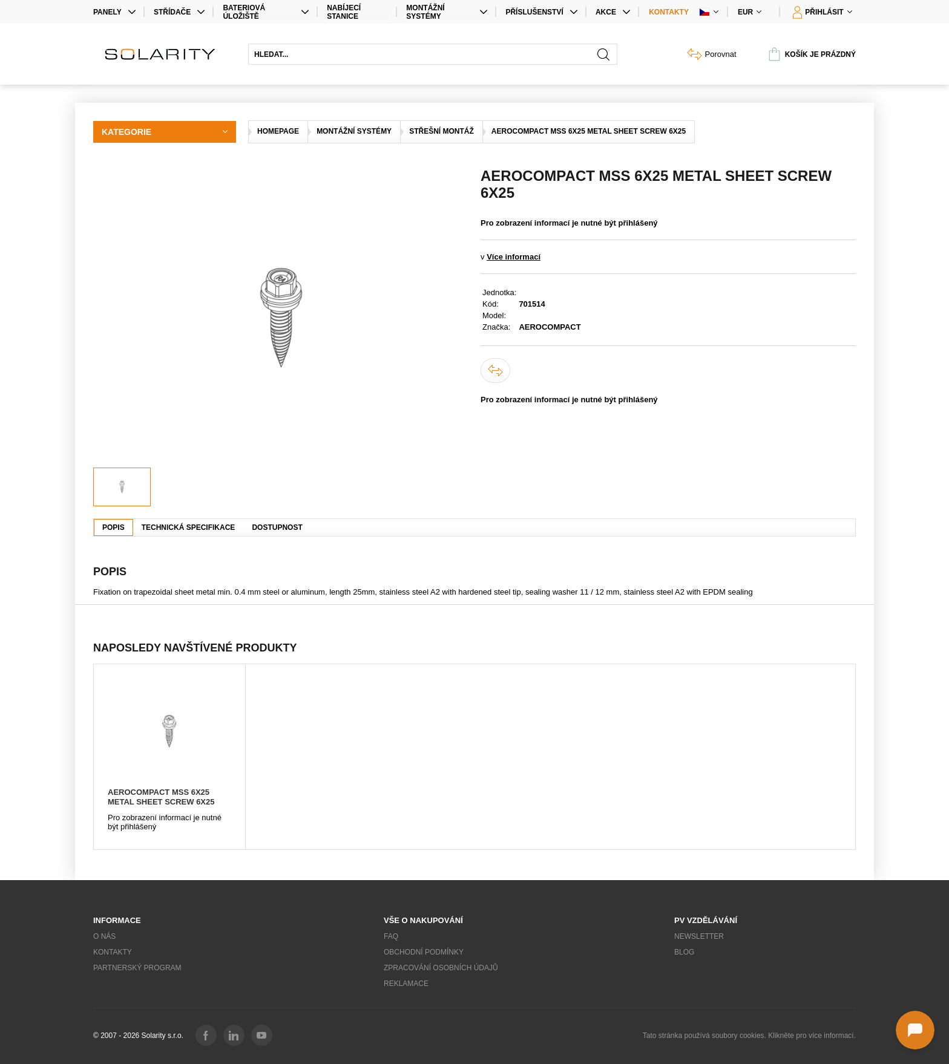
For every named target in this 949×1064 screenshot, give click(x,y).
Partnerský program (137, 968)
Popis (113, 527)
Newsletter (699, 936)
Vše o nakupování (423, 920)
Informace (117, 920)
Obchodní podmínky (424, 952)
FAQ (391, 936)
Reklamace (406, 983)
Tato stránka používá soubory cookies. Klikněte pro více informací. (749, 1035)
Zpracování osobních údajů (441, 968)
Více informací (513, 256)
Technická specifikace (188, 527)
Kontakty (669, 12)
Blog (684, 952)
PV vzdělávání (705, 920)
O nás (104, 936)
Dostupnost (277, 527)
